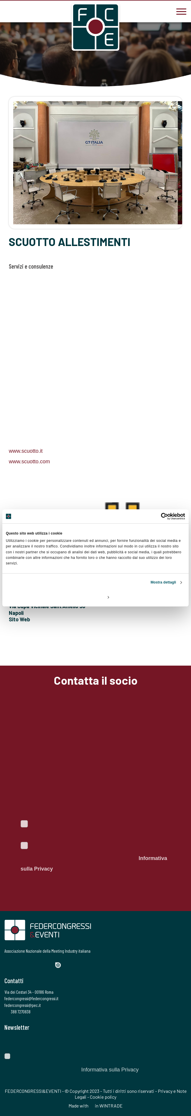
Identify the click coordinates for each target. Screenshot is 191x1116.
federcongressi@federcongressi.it (31, 998)
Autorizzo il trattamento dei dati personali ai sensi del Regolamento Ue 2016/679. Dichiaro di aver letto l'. (94, 858)
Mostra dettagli (163, 582)
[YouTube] (48, 964)
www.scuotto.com (29, 461)
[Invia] (178, 1042)
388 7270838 (17, 1011)
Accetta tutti (156, 597)
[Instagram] (28, 964)
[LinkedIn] (38, 964)
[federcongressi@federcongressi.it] (26, 11)
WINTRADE (111, 1105)
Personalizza (95, 597)
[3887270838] (8, 11)
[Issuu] (60, 965)
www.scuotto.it (26, 451)
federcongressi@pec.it (22, 1005)
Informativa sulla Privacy (109, 1070)
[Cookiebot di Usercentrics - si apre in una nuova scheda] (159, 516)
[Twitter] (18, 964)
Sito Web (19, 619)
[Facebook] (8, 964)
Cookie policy (103, 1097)
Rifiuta (35, 597)
